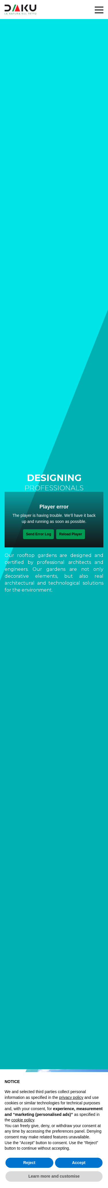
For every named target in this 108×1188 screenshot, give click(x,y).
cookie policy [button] (22, 1120)
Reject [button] (29, 1162)
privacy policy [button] (71, 1097)
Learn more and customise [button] (53, 1176)
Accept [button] (79, 1162)
